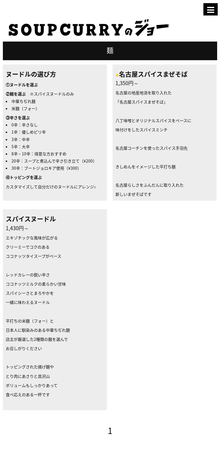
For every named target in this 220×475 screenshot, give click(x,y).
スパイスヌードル (31, 218)
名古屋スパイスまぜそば (153, 74)
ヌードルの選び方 (31, 74)
